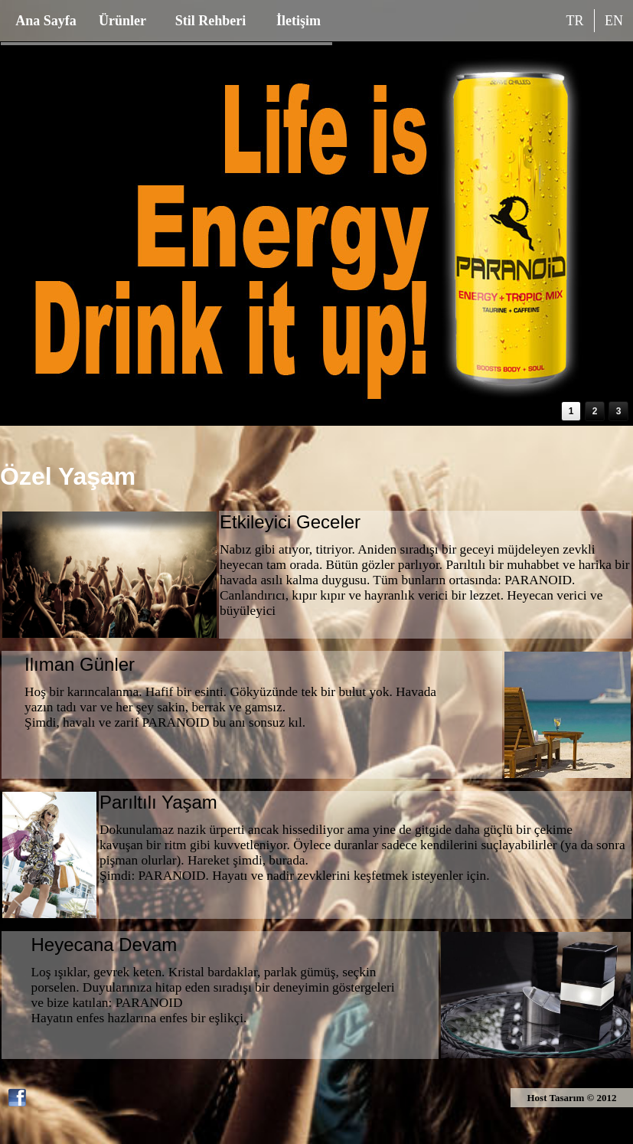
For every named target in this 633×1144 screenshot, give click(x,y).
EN (614, 20)
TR (574, 20)
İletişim (298, 20)
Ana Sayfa (46, 20)
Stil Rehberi (210, 20)
